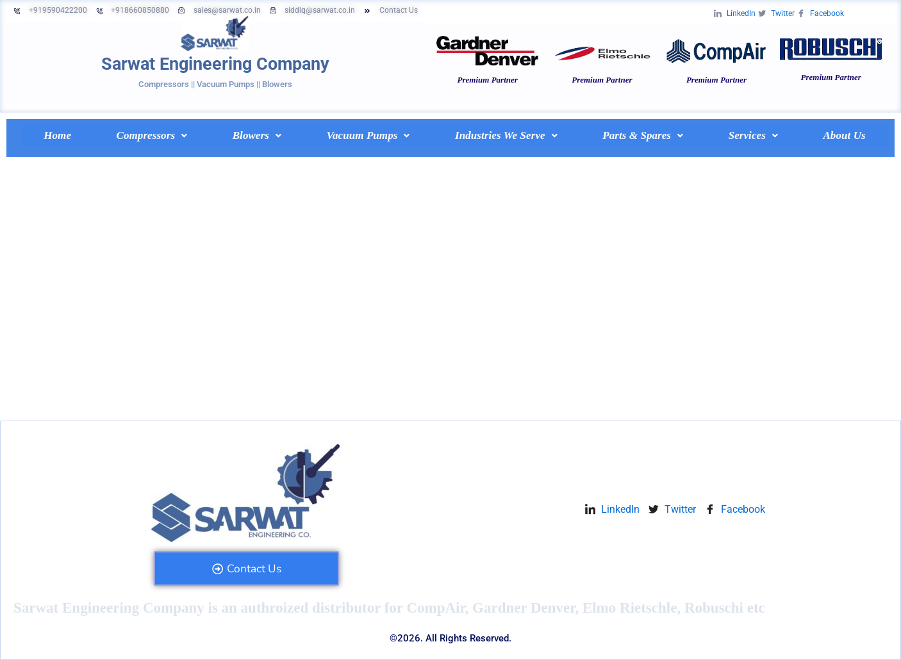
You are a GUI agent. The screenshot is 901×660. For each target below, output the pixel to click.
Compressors (152, 135)
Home (58, 135)
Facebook (820, 14)
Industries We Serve (506, 135)
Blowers (257, 135)
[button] (152, 135)
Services (753, 135)
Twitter (776, 14)
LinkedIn (735, 14)
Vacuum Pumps (368, 135)
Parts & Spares (643, 135)
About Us (844, 135)
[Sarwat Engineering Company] (215, 33)
